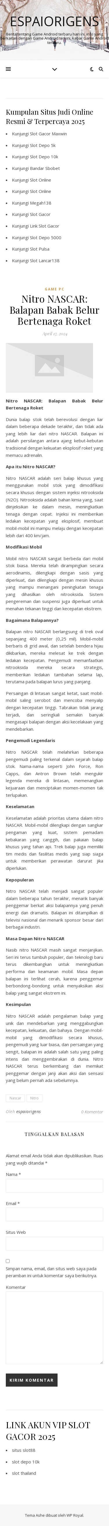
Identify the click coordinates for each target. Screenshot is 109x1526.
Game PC (55, 289)
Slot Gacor (40, 214)
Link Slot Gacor (44, 226)
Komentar (16, 1287)
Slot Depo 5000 (45, 237)
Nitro (34, 1098)
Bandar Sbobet (45, 168)
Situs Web (16, 1232)
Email (13, 1203)
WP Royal (75, 1515)
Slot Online (40, 180)
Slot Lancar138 (45, 260)
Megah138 (40, 203)
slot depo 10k (26, 1462)
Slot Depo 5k (43, 145)
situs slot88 (23, 1450)
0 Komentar (92, 1112)
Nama (13, 1174)
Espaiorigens (54, 21)
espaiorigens (28, 1111)
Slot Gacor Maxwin (48, 133)
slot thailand (24, 1473)
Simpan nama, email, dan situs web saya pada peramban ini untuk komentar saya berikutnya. (51, 1272)
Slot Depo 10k (44, 156)
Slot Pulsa (39, 249)
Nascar (15, 1098)
